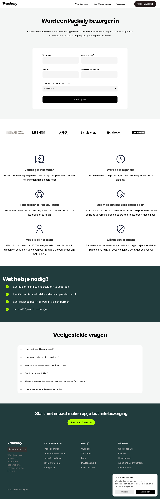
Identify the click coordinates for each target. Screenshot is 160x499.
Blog (83, 458)
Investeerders (88, 467)
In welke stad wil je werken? (56, 83)
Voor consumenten (54, 453)
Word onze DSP (126, 449)
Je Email (47, 69)
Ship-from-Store (52, 458)
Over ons (85, 449)
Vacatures (86, 453)
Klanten (122, 453)
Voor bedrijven (51, 449)
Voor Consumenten (102, 4)
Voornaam (47, 55)
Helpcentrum (124, 458)
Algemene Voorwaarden (130, 463)
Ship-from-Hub (52, 463)
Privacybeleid (125, 467)
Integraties (49, 467)
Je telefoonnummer (91, 69)
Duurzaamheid (88, 463)
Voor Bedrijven (81, 4)
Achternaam (87, 55)
